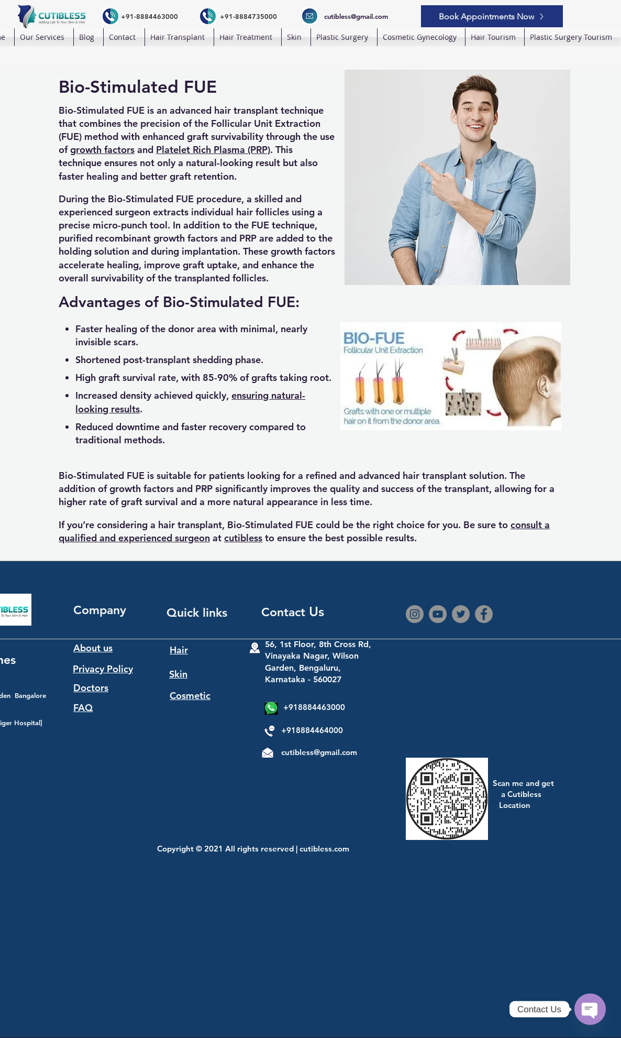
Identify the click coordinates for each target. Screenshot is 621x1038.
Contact (285, 612)
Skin (178, 674)
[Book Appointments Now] (492, 16)
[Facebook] (484, 614)
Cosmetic (190, 696)
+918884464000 (312, 730)
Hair (179, 650)
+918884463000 (314, 707)
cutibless (243, 538)
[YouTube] (438, 614)
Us (316, 611)
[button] (179, 37)
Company (99, 610)
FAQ (83, 708)
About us (93, 648)
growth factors (102, 150)
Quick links (197, 612)
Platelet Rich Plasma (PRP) (213, 150)
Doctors (90, 688)
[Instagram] (415, 614)
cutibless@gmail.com (319, 752)
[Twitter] (461, 614)
